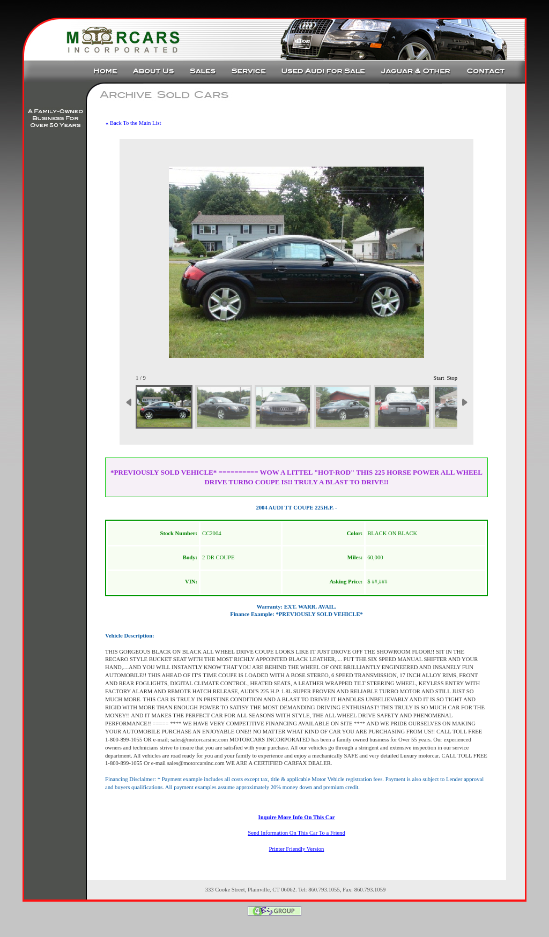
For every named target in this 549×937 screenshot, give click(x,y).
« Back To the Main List (133, 123)
